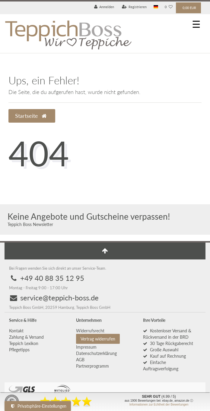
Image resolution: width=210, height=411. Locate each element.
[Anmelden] (104, 7)
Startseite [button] (30, 116)
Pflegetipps (19, 349)
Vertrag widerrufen (98, 338)
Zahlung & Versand (26, 337)
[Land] (155, 7)
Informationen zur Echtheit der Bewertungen (159, 404)
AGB (80, 359)
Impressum (86, 347)
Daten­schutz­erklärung (96, 353)
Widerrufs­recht (90, 330)
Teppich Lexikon (23, 343)
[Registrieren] (134, 7)
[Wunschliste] (168, 7)
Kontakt (16, 330)
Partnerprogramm (92, 366)
